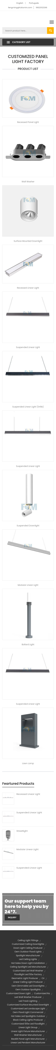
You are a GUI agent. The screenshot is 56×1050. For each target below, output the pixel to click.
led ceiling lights (28, 959)
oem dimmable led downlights (28, 985)
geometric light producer (24, 978)
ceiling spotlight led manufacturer (28, 966)
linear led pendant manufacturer (28, 1042)
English (19, 3)
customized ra (42, 993)
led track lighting (28, 1000)
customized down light (18, 993)
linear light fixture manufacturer (28, 1031)
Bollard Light (28, 644)
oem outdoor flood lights (28, 951)
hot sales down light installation (28, 963)
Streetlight (22, 830)
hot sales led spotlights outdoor (28, 1016)
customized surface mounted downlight (28, 1004)
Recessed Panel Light (28, 122)
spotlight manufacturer (28, 955)
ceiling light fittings (28, 940)
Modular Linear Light (28, 585)
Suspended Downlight (28, 525)
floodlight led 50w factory (28, 974)
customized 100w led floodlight (28, 1023)
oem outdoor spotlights (28, 989)
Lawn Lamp (28, 763)
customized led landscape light (28, 1008)
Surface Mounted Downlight (28, 241)
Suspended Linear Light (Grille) (28, 406)
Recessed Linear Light (28, 287)
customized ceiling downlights (28, 944)
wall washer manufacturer (28, 1035)
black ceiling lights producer (28, 1019)
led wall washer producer (28, 997)
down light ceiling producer (28, 947)
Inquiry (12, 917)
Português (34, 3)
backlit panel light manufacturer (28, 1038)
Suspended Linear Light (28, 347)
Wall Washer (28, 181)
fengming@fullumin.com (20, 7)
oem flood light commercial (28, 1012)
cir (43, 978)
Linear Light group (28, 1027)
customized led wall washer (28, 970)
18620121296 (41, 7)
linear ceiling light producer (28, 981)
